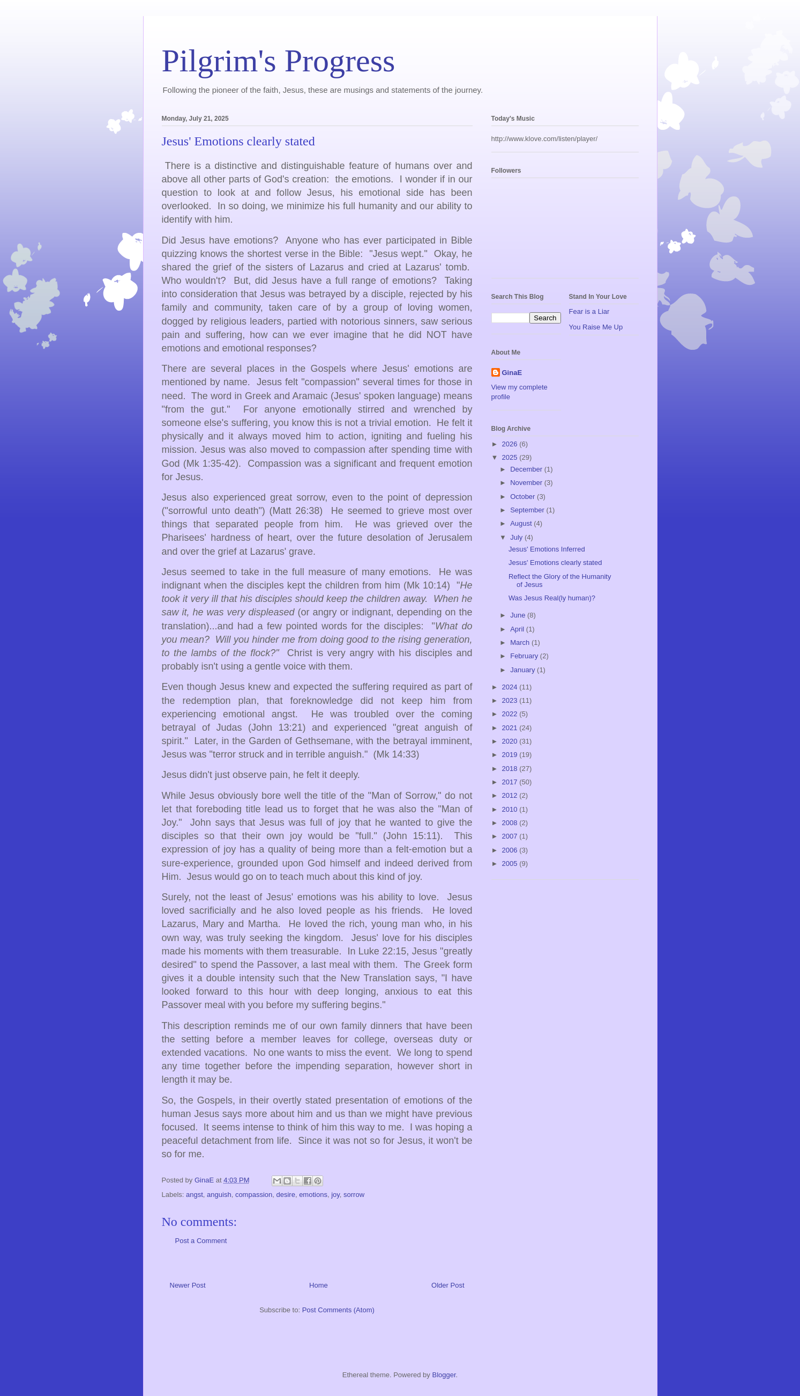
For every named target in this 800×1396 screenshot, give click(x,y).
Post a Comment (201, 1241)
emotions (313, 1195)
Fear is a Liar (589, 311)
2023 (511, 700)
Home (318, 1285)
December (527, 469)
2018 (511, 769)
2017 (511, 782)
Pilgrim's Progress (278, 60)
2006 (511, 850)
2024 (511, 687)
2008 (511, 823)
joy (335, 1195)
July (517, 537)
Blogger (443, 1375)
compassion (253, 1195)
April (518, 629)
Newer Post (188, 1285)
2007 (511, 836)
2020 (511, 741)
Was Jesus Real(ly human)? (552, 598)
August (522, 523)
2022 (511, 714)
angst (194, 1195)
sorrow (353, 1195)
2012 (511, 795)
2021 (511, 728)
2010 (511, 809)
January (523, 670)
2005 (511, 863)
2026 (511, 444)
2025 (511, 457)
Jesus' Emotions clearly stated (555, 563)
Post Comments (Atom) (338, 1310)
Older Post (447, 1285)
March (521, 642)
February (525, 656)
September (528, 510)
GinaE (512, 373)
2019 (511, 755)
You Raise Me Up (596, 327)
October (523, 497)
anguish (219, 1195)
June (518, 615)
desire (285, 1195)
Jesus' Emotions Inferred (547, 549)
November (527, 483)
